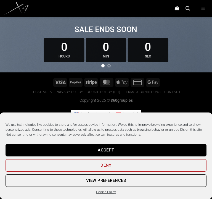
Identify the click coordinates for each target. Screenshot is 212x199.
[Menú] (202, 8)
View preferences (106, 180)
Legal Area (41, 92)
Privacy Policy (69, 92)
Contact (172, 92)
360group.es (122, 100)
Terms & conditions (142, 92)
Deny (106, 165)
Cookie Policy (106, 192)
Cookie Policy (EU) (103, 92)
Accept (106, 150)
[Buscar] (188, 8)
